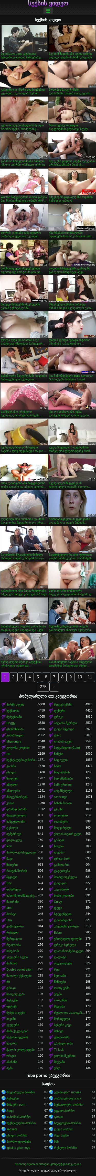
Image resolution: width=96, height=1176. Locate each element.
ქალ (57, 1068)
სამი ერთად (63, 784)
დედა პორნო (63, 1129)
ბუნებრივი (13, 834)
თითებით (61, 815)
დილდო (60, 883)
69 (8, 982)
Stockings (60, 797)
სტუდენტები (62, 914)
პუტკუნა (12, 1000)
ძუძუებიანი (14, 717)
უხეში (58, 994)
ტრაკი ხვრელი (65, 945)
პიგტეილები (63, 963)
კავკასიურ (61, 889)
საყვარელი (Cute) (67, 748)
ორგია (11, 1056)
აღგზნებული (63, 791)
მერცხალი (14, 939)
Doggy (10, 723)
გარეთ (59, 840)
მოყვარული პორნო (20, 1092)
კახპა (10, 803)
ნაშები (58, 754)
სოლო (58, 846)
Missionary (13, 741)
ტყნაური (12, 1098)
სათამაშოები (63, 778)
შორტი (11, 914)
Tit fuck (59, 1049)
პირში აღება (15, 704)
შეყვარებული (16, 815)
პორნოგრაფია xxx (67, 1098)
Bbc (9, 883)
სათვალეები (15, 994)
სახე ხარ (12, 951)
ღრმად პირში (16, 809)
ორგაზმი (60, 1000)
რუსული (12, 932)
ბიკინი (11, 1019)
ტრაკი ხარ (62, 858)
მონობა (11, 963)
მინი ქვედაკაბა (17, 1031)
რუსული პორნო (65, 1148)
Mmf (9, 908)
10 (80, 677)
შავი (9, 858)
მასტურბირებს (16, 797)
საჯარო (11, 1043)
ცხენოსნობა (15, 729)
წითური (12, 865)
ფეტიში (11, 1006)
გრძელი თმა (63, 1043)
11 (90, 677)
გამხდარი (61, 865)
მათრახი (12, 902)
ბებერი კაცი (62, 1025)
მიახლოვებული (65, 877)
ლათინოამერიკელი (68, 951)
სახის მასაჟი (63, 803)
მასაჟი (58, 1031)
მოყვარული (62, 828)
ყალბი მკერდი (65, 1056)
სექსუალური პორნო (68, 1104)
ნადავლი (61, 760)
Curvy (58, 902)
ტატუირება (62, 871)
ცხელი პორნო (16, 1135)
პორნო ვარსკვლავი (21, 852)
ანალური (13, 791)
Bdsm (58, 932)
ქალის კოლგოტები (20, 1049)
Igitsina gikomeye (18, 1148)
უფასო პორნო (64, 1111)
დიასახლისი (63, 920)
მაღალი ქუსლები (18, 976)
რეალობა (13, 945)
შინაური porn (15, 1104)
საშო (57, 766)
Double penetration (19, 969)
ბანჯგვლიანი (15, 821)
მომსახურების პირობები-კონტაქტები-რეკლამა (48, 1163)
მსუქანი (59, 1062)
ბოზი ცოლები (64, 895)
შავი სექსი (61, 1135)
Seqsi (10, 1111)
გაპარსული (14, 735)
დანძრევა (13, 889)
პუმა (9, 1068)
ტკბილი (12, 828)
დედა (58, 908)
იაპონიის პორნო (18, 1117)
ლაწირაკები (63, 741)
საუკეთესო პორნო (67, 1123)
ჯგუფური (12, 1025)
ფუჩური (59, 711)
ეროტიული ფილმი (68, 939)
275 (43, 687)
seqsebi (11, 1129)
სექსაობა (12, 711)
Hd (8, 754)
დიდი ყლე (14, 840)
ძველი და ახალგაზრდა (70, 1012)
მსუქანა (59, 1006)
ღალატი (60, 957)
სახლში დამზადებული (22, 895)
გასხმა (11, 766)
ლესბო (59, 852)
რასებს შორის (16, 871)
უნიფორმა (61, 1037)
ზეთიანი (60, 976)
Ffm (9, 920)
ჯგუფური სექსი (17, 957)
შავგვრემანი (63, 704)
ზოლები (12, 778)
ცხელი (11, 772)
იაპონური (61, 821)
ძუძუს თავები (15, 1012)
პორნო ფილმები (18, 1141)
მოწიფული (62, 1019)
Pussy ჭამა (61, 988)
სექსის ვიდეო (48, 3)
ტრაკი (58, 717)
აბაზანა (11, 1062)
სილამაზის (62, 772)
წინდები (60, 982)
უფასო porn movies (67, 1092)
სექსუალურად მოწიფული (22, 760)
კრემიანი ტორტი (66, 926)
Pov (9, 846)
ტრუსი (58, 809)
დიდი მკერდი (64, 729)
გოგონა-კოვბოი (17, 748)
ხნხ (56, 1141)
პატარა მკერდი (65, 723)
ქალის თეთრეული (67, 834)
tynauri (58, 1117)
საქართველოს (17, 1037)
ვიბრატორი (15, 926)
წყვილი (11, 877)
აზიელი (11, 784)
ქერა (57, 735)
